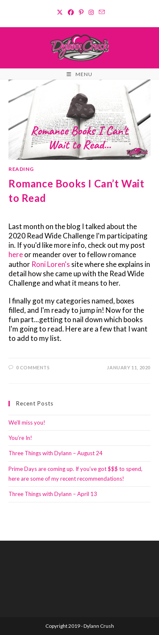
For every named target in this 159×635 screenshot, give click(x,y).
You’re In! (20, 437)
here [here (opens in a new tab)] (16, 254)
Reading (20, 169)
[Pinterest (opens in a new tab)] (81, 12)
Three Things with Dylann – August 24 (55, 453)
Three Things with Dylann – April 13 (52, 493)
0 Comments (33, 367)
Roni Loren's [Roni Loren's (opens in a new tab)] (51, 264)
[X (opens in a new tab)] (59, 12)
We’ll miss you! (26, 422)
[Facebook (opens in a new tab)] (70, 12)
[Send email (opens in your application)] (100, 12)
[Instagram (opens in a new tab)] (91, 12)
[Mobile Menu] (79, 74)
